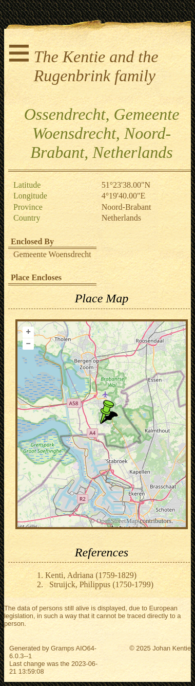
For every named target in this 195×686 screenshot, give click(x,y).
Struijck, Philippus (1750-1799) (101, 584)
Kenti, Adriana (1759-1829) (90, 575)
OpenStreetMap (117, 521)
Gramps (62, 648)
